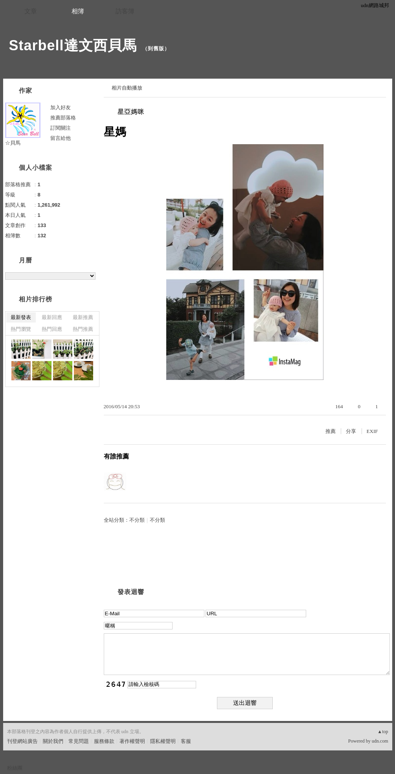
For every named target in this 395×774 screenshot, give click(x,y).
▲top (382, 731)
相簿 (78, 11)
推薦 (330, 431)
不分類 (137, 520)
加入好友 (60, 107)
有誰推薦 (116, 456)
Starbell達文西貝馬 (73, 45)
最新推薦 (83, 317)
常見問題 (78, 741)
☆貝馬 (12, 143)
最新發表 (21, 317)
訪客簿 (125, 11)
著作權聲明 (132, 741)
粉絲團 (14, 768)
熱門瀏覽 (21, 329)
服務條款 (104, 741)
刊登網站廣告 (22, 741)
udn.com (380, 741)
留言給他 (60, 138)
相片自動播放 (127, 88)
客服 (186, 741)
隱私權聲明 (163, 741)
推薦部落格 (63, 118)
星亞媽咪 (131, 111)
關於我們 (53, 741)
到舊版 (156, 48)
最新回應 (52, 317)
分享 (351, 431)
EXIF (372, 431)
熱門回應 (52, 329)
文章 (30, 11)
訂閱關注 (60, 128)
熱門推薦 (83, 329)
